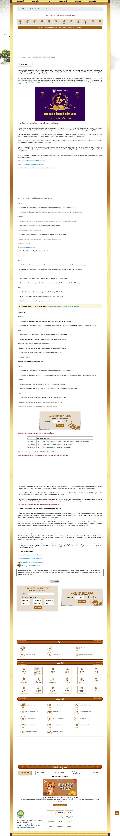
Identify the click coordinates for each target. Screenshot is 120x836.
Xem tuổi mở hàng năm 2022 (27, 247)
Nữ (72, 421)
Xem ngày (92, 1)
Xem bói (78, 1)
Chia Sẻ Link (55, 581)
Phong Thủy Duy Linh (31, 565)
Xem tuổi (35, 1)
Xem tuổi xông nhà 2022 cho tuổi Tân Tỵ (31, 555)
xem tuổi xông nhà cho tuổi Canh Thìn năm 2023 (65, 306)
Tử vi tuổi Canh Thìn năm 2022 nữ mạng (33, 164)
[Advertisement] (60, 43)
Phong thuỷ (63, 1)
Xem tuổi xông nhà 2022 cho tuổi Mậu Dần (32, 562)
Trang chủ (20, 1)
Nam (68, 421)
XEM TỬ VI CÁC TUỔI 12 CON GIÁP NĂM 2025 (59, 15)
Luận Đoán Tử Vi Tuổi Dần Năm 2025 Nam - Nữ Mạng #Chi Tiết (60, 798)
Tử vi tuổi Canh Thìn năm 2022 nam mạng (33, 160)
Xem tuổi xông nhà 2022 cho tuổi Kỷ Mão (31, 558)
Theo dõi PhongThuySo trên (44, 57)
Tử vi (48, 1)
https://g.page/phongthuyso (28, 827)
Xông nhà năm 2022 (48, 451)
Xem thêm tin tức (60, 805)
